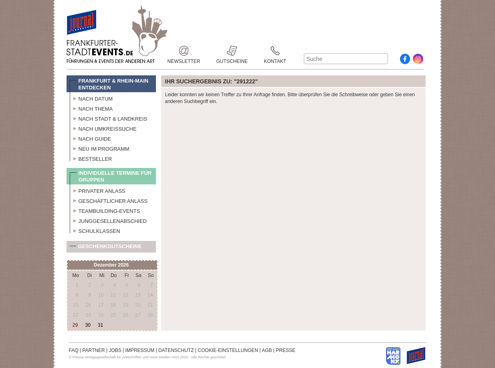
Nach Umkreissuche (103, 128)
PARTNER (93, 350)
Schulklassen (95, 230)
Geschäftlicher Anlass (109, 200)
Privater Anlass (97, 190)
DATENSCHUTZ (176, 350)
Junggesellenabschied (108, 220)
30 (87, 325)
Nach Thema (91, 108)
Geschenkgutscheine (106, 248)
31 (100, 325)
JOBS (115, 350)
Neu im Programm (99, 148)
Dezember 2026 (111, 265)
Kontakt (275, 51)
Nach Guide (90, 138)
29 (75, 325)
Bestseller (91, 158)
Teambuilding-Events (105, 210)
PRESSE (285, 350)
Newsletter (184, 51)
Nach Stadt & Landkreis (108, 118)
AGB (267, 350)
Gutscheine (232, 51)
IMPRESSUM (140, 350)
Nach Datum (91, 98)
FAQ (74, 350)
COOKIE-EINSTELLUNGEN (228, 350)
